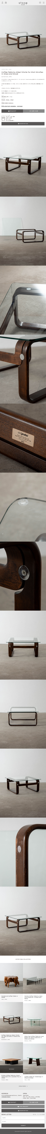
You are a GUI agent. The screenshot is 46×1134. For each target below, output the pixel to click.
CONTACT (13, 1102)
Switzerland (4, 76)
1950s (7, 1079)
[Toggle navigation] (43, 2)
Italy (2, 999)
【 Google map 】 (6, 1096)
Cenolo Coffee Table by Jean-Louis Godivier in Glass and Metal (33, 997)
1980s (29, 1000)
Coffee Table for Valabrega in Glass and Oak (33, 1077)
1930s (29, 1079)
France (25, 1000)
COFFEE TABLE (4, 69)
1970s (10, 76)
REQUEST (13, 111)
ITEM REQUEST (23, 1106)
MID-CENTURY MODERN (8, 106)
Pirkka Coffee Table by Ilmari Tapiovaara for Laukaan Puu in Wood (11, 1077)
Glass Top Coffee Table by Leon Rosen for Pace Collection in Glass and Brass (34, 1038)
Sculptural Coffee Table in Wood (9, 996)
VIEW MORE (22, 1086)
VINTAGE (19, 106)
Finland (3, 1079)
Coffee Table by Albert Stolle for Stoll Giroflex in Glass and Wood (10, 1036)
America (26, 1040)
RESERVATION (23, 123)
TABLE (10, 69)
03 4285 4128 (34, 111)
